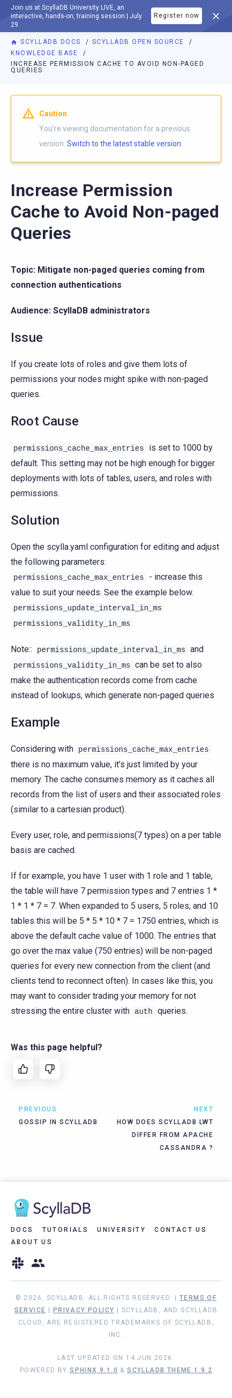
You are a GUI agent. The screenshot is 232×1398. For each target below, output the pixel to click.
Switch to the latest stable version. (125, 143)
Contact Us (180, 1229)
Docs (22, 1229)
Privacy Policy (84, 1310)
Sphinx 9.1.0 (94, 1370)
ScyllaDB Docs (47, 42)
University (121, 1229)
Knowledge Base (45, 53)
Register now (176, 15)
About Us (32, 1242)
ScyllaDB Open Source (139, 42)
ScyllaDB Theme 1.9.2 (169, 1370)
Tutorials (65, 1229)
